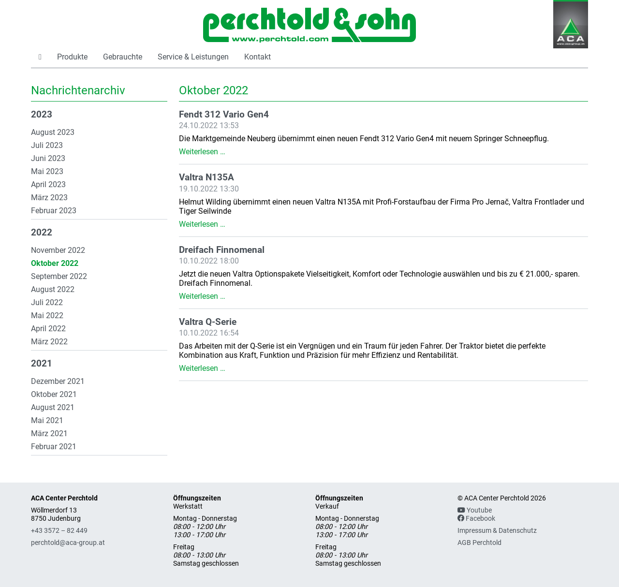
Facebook (476, 518)
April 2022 (48, 328)
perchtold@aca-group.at (68, 543)
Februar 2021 (53, 446)
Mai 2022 (47, 315)
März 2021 (49, 433)
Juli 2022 (47, 302)
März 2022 (49, 341)
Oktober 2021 (54, 394)
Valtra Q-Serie (207, 322)
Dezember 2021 (58, 381)
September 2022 (59, 276)
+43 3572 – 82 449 (59, 531)
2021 (41, 363)
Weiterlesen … (202, 151)
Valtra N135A (206, 177)
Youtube (474, 510)
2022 (41, 232)
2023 (41, 114)
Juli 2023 (47, 145)
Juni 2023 (48, 158)
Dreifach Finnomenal (222, 250)
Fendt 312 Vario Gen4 (224, 114)
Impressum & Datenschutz (497, 531)
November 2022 (58, 250)
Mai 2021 (47, 420)
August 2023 (52, 132)
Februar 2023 (53, 210)
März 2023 (49, 197)
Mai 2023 (47, 171)
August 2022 (52, 289)
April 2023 (48, 184)
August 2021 (52, 407)
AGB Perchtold (479, 543)
